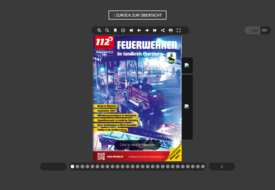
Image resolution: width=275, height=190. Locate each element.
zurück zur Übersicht (137, 15)
